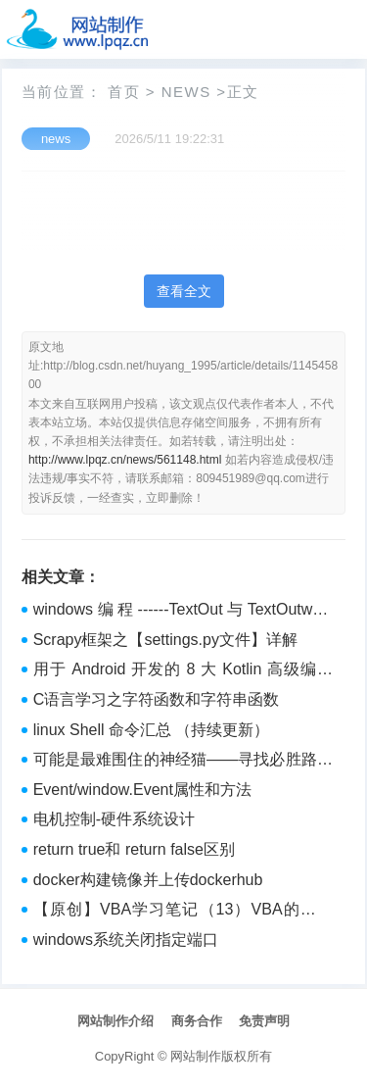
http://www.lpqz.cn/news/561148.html (124, 460)
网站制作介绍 (115, 1021)
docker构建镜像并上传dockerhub (148, 879)
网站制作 (195, 1056)
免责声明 (264, 1021)
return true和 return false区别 (134, 849)
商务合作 (196, 1021)
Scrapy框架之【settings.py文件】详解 (165, 639)
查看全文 (184, 291)
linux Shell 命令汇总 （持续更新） (151, 729)
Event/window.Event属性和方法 (142, 789)
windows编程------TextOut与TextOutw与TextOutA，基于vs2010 (183, 611)
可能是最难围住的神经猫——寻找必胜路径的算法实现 (183, 761)
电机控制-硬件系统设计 (114, 819)
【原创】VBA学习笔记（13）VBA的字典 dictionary (183, 911)
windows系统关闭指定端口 (125, 939)
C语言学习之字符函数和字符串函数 (156, 699)
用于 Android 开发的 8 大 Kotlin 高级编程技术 (183, 671)
